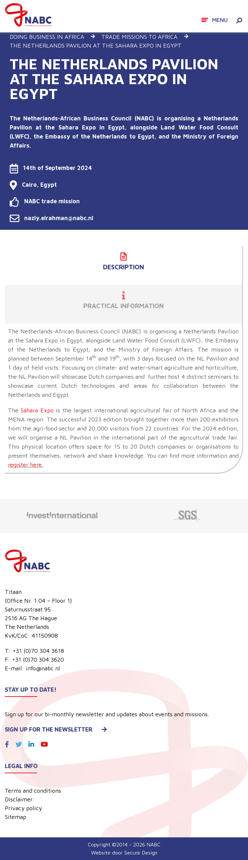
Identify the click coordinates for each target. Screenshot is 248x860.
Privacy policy (23, 808)
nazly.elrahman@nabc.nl (51, 218)
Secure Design (140, 852)
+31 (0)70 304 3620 (38, 659)
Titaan (13, 591)
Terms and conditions (33, 790)
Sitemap (15, 816)
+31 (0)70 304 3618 (38, 650)
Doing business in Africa (47, 36)
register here (25, 464)
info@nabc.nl (43, 668)
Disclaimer (19, 799)
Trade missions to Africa (139, 36)
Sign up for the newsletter (56, 729)
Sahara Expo (36, 410)
